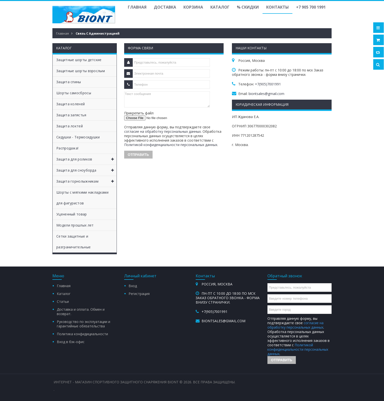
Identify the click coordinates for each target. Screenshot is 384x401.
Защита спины (68, 82)
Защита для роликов (86, 159)
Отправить (281, 360)
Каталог (219, 7)
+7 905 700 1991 (311, 7)
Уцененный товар (71, 214)
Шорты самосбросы (73, 93)
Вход (133, 285)
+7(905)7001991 (268, 84)
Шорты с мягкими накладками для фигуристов (82, 197)
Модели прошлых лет (75, 225)
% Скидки (248, 7)
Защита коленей (70, 104)
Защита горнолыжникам (86, 181)
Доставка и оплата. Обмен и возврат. (81, 311)
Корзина (193, 7)
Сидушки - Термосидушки (78, 137)
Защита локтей (69, 126)
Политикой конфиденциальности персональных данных (297, 349)
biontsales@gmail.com (266, 93)
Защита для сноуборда (86, 170)
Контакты (277, 7)
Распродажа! (67, 148)
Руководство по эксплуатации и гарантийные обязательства (83, 323)
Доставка (165, 7)
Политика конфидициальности (82, 334)
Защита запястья (71, 115)
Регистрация (139, 293)
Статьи (63, 301)
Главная (137, 7)
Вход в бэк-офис (70, 341)
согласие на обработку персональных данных (162, 131)
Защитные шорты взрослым (80, 70)
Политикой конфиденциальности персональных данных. (171, 144)
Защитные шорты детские (79, 59)
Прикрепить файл (139, 113)
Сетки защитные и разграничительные (73, 241)
